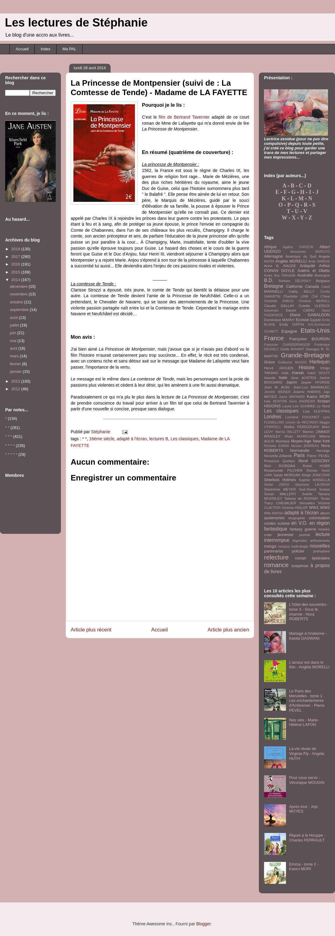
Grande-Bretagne (305, 355)
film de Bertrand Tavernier (184, 117)
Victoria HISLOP (295, 507)
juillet (15, 325)
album (325, 513)
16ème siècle (102, 438)
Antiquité (307, 265)
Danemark (271, 310)
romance (276, 564)
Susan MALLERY (280, 494)
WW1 (314, 507)
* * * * (10, 445)
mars (15, 356)
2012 (16, 389)
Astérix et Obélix (314, 270)
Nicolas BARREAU (305, 446)
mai (14, 340)
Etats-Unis (315, 330)
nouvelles (320, 545)
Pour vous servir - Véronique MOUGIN (306, 780)
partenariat (273, 551)
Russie (312, 470)
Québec (289, 461)
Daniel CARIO (300, 310)
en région (319, 523)
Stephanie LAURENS (312, 484)
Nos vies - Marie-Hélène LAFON (304, 722)
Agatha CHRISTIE (298, 247)
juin (13, 332)
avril (14, 348)
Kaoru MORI (318, 396)
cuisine (283, 523)
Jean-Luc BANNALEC (311, 387)
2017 (16, 256)
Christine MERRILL (314, 301)
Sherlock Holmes (280, 479)
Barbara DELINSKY (295, 281)
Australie (305, 275)
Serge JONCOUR (316, 475)
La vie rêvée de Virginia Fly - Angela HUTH (306, 753)
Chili (315, 296)
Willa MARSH (274, 513)
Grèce (269, 362)
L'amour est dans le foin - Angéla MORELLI (309, 665)
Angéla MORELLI (291, 261)
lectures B (158, 438)
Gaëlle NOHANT (292, 349)
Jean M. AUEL (277, 387)
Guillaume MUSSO (292, 362)
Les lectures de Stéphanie (76, 22)
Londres (272, 416)
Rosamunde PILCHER (283, 470)
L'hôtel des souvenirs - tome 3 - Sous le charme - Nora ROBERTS (309, 611)
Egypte (315, 320)
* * (84, 438)
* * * (8, 436)
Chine (325, 296)
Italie (283, 377)
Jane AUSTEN (303, 378)
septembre (20, 309)
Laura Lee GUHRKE (299, 406)
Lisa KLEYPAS (316, 411)
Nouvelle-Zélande (278, 456)
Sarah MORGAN (286, 475)
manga (270, 546)
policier (298, 551)
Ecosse (302, 319)
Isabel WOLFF (318, 373)
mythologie (300, 546)
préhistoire (321, 551)
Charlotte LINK (296, 296)
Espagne (289, 331)
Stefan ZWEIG (276, 484)
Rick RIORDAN (279, 466)
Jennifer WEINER (277, 392)
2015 (16, 272)
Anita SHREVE (319, 261)
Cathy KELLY (302, 291)
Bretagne (273, 286)
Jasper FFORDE (315, 382)
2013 (16, 381)
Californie (294, 286)
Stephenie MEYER (280, 489)
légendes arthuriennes (311, 540)
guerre (310, 529)
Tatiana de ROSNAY (301, 498)
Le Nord (323, 406)
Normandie (299, 450)
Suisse (324, 489)
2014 (16, 279)
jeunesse (285, 534)
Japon (291, 382)
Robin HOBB (316, 466)
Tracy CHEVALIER (280, 503)
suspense (300, 565)
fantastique (275, 528)
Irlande (298, 372)
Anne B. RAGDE (280, 266)
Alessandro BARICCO (310, 251)
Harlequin (319, 361)
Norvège (323, 450)
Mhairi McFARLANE (300, 436)
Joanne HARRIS (307, 392)
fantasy (296, 529)
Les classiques (185, 438)
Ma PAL (69, 49)
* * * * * (11, 454)
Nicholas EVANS (276, 446)
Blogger (203, 923)
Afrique (270, 247)
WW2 (325, 507)
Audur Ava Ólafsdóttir (279, 275)
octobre (17, 302)
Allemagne (273, 256)
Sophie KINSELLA (314, 480)
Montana (282, 441)
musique (284, 546)
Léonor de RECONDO (302, 422)
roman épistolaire (312, 558)
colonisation (319, 518)
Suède (307, 494)
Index (45, 49)
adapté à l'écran (132, 438)
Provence (271, 461)
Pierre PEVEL (318, 456)
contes (270, 523)
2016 (16, 264)
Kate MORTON (275, 401)
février (16, 364)
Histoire (306, 367)
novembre (19, 294)
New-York (321, 441)
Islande (270, 378)
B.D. (268, 280)
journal (304, 535)
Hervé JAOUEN (278, 368)
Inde (285, 373)
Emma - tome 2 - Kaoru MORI (304, 866)
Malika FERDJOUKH (301, 427)
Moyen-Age (301, 441)
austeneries (274, 518)
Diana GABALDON (310, 315)
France (274, 337)
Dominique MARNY (279, 320)
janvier (16, 371)
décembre (19, 286)
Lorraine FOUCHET (302, 417)
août (14, 317)
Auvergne (322, 275)
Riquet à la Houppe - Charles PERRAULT (307, 837)
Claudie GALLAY (279, 306)
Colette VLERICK (314, 306)
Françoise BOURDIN (309, 339)
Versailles (307, 503)
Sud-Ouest (307, 489)
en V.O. (299, 523)
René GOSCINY (314, 461)
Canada (312, 286)
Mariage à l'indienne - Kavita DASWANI (308, 636)
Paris (299, 455)
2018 (16, 249)
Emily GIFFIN (291, 324)
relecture (276, 557)
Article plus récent (91, 630)
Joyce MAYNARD (292, 396)
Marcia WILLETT (287, 432)
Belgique (323, 281)
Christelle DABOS (278, 301)
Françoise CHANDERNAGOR (287, 344)
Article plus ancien (228, 630)
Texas (325, 498)
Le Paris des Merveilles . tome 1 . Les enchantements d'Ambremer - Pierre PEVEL (307, 700)
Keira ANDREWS (302, 401)
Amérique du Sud (300, 256)
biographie (296, 518)
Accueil (22, 49)
